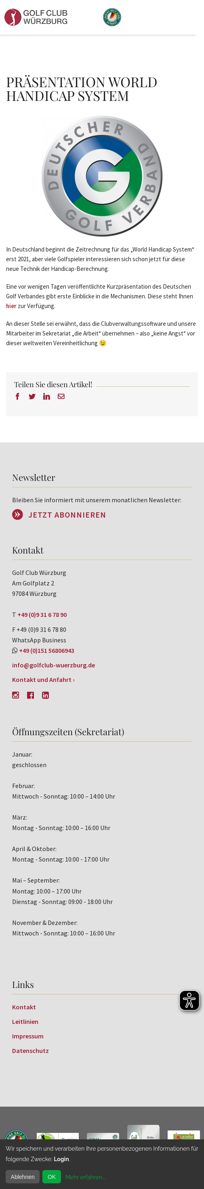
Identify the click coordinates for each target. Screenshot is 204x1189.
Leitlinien (25, 1021)
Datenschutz (30, 1050)
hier (11, 306)
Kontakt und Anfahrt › (43, 679)
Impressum (28, 1036)
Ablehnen (23, 1177)
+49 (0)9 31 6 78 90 (42, 614)
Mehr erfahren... (85, 1177)
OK (52, 1177)
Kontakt (24, 1007)
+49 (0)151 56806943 (46, 650)
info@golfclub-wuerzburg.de (53, 665)
